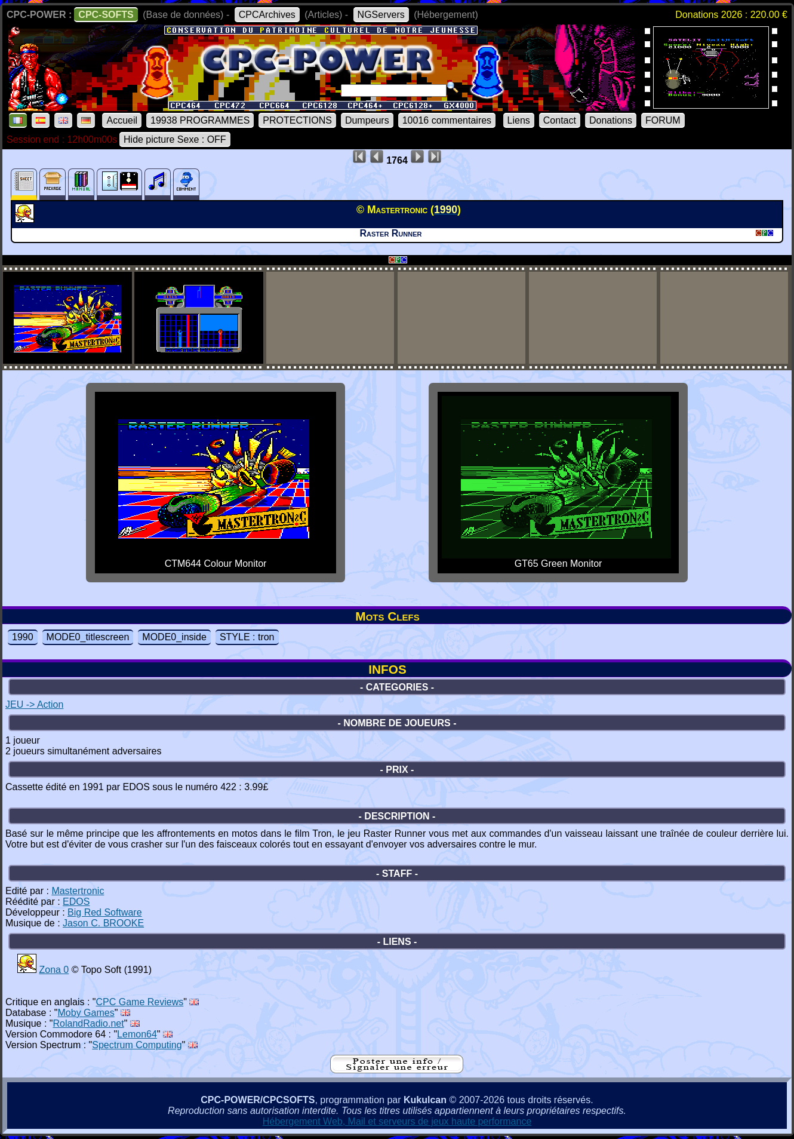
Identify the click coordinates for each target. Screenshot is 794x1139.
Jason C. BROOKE (103, 923)
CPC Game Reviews (140, 1002)
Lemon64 (137, 1034)
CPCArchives (267, 15)
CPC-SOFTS (105, 15)
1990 (22, 637)
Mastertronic (77, 891)
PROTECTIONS (297, 120)
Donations (610, 120)
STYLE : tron (247, 637)
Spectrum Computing (136, 1045)
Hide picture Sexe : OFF (175, 139)
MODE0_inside (174, 637)
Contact (559, 120)
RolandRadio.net (88, 1023)
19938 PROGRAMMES (200, 120)
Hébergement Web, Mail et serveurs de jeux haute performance (397, 1121)
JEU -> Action (34, 704)
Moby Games (86, 1013)
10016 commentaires (446, 120)
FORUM (663, 120)
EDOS (76, 902)
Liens (518, 120)
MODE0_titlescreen (88, 637)
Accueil (121, 120)
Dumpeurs (367, 120)
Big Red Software (104, 912)
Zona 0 (54, 970)
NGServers (381, 15)
